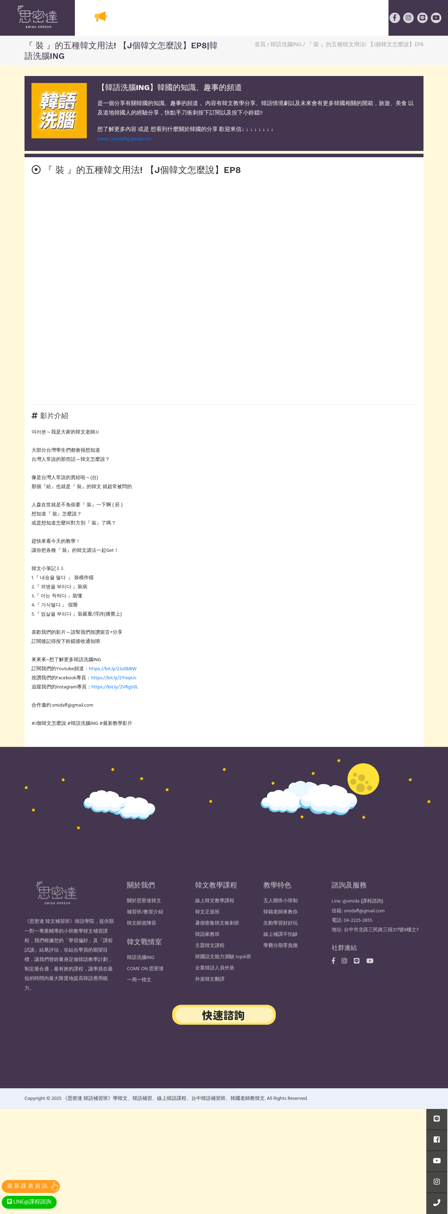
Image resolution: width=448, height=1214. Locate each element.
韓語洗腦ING (140, 972)
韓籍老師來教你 (281, 927)
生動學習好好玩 (281, 938)
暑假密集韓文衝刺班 (217, 938)
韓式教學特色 (254, 18)
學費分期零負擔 (281, 960)
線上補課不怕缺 (281, 949)
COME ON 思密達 (145, 983)
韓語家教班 (207, 949)
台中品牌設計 (224, 1052)
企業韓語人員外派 (214, 983)
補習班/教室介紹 (145, 927)
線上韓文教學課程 (214, 915)
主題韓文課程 (210, 960)
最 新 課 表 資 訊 (27, 1186)
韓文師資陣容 (141, 938)
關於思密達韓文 (142, 18)
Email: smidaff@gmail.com (124, 139)
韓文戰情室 (362, 18)
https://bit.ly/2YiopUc (114, 678)
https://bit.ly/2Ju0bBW (113, 669)
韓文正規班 (207, 927)
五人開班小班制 (281, 915)
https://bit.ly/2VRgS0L (114, 687)
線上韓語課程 (309, 18)
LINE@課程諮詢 (29, 1202)
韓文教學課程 (199, 18)
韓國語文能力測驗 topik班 (223, 971)
